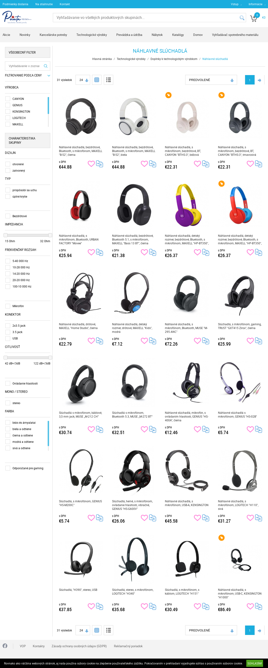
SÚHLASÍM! (254, 663)
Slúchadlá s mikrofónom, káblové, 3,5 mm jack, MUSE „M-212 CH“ (80, 414)
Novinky (25, 35)
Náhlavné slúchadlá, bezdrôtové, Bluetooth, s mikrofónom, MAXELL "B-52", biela (133, 150)
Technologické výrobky (91, 35)
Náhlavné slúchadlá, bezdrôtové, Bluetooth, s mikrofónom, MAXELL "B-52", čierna (80, 150)
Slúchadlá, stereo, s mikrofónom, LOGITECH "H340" (132, 591)
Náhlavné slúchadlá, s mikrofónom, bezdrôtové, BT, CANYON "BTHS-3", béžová (183, 150)
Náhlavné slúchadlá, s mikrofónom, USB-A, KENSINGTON (187, 503)
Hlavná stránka (102, 59)
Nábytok (157, 35)
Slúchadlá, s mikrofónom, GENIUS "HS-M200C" (80, 503)
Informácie (255, 4)
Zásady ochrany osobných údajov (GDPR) (79, 646)
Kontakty (39, 646)
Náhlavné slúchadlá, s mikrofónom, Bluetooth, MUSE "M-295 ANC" (186, 328)
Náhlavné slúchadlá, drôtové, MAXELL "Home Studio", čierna (78, 326)
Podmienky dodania (15, 4)
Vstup (235, 4)
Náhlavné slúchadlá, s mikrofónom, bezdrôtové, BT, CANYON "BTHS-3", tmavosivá (237, 150)
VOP (23, 646)
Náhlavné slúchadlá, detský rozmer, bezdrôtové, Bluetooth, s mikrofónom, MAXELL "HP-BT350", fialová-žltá (187, 239)
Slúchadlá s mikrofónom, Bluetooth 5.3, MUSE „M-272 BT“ (132, 414)
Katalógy (178, 35)
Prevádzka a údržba (129, 35)
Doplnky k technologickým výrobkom (174, 59)
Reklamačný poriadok (128, 646)
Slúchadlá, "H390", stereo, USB (78, 590)
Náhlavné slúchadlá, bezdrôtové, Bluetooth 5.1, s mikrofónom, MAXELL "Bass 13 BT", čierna (132, 239)
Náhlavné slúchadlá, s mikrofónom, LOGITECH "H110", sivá (238, 505)
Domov (198, 35)
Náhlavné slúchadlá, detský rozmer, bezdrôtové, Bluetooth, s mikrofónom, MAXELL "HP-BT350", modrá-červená (240, 239)
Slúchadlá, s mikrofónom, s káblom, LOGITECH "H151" (182, 591)
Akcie (6, 35)
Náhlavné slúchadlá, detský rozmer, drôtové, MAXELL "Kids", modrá (132, 328)
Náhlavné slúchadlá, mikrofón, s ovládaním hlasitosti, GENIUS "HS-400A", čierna (186, 416)
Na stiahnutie (44, 4)
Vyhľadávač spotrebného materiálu (235, 35)
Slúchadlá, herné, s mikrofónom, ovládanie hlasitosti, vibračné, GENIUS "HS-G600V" (132, 505)
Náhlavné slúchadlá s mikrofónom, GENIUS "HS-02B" (237, 414)
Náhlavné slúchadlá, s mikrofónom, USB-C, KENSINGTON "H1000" (240, 593)
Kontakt (65, 4)
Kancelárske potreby (53, 35)
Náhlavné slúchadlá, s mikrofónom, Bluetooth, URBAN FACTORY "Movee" (79, 239)
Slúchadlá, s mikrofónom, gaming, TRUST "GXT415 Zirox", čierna (239, 326)
